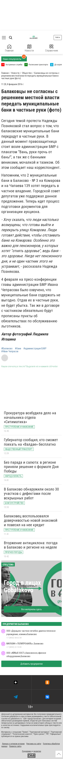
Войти (57, 37)
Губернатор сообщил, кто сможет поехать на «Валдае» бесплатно (31, 442)
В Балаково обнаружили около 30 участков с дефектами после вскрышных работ (31, 493)
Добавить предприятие (31, 664)
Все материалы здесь (31, 609)
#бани (18, 348)
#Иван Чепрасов (9, 351)
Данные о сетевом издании (13, 744)
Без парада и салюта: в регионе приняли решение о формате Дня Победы (31, 466)
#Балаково (7, 348)
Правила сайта (15, 746)
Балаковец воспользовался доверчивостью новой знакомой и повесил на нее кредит (30, 520)
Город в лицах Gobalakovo (22, 586)
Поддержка (27, 751)
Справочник (51, 48)
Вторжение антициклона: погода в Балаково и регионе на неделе (31, 545)
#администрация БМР (34, 348)
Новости (29, 48)
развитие (37, 751)
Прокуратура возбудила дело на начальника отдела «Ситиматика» (30, 417)
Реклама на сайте (33, 744)
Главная (9, 48)
